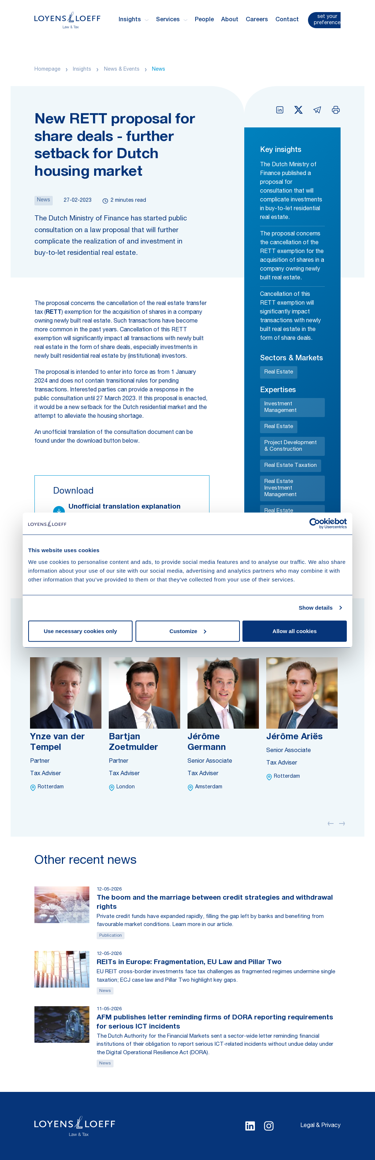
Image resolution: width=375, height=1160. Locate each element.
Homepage (47, 69)
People (204, 20)
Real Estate (278, 372)
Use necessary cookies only (80, 631)
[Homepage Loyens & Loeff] (67, 20)
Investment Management (280, 407)
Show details (316, 608)
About (229, 20)
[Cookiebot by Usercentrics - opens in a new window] (315, 523)
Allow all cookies (294, 631)
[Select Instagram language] (269, 1126)
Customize (188, 631)
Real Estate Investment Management (280, 488)
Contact (287, 20)
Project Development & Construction (290, 446)
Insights (82, 69)
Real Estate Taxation (290, 465)
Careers (257, 20)
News (158, 69)
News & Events (122, 69)
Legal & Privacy (320, 1126)
